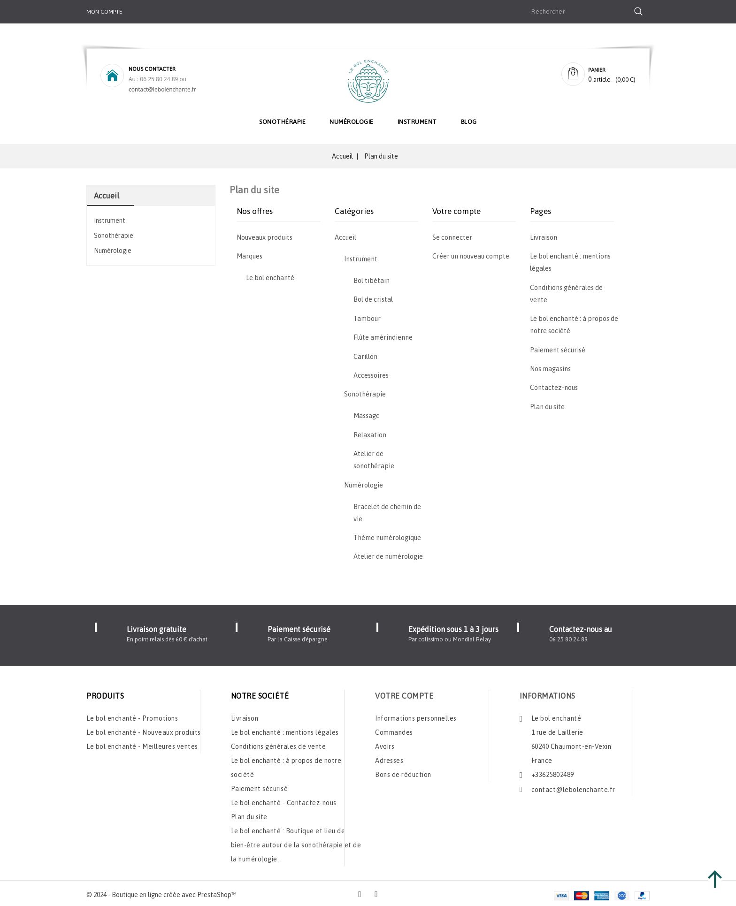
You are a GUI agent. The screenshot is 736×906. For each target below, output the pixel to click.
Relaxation (369, 435)
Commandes (394, 729)
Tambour (367, 318)
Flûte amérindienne (383, 337)
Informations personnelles (416, 715)
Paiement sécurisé (557, 350)
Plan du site (547, 407)
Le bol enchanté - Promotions (132, 715)
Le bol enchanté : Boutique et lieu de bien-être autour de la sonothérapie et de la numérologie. (296, 842)
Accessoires (371, 375)
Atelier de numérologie (388, 556)
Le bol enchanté (270, 278)
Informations (547, 693)
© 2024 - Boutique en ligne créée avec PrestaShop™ (161, 892)
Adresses (389, 757)
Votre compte (404, 693)
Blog (469, 121)
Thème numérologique (387, 537)
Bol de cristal (373, 299)
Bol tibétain (371, 280)
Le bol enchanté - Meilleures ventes (142, 743)
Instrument (417, 121)
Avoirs (384, 743)
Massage (366, 415)
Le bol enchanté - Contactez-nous (284, 800)
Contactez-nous (554, 387)
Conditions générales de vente (278, 743)
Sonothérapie (282, 121)
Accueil (106, 195)
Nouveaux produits (264, 237)
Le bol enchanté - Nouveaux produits (143, 729)
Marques (249, 256)
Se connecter (452, 237)
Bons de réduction (403, 772)
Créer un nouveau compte (470, 256)
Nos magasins (550, 369)
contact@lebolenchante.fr (162, 89)
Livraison (543, 237)
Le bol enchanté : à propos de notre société (286, 765)
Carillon (365, 356)
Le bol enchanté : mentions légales (285, 729)
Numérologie (352, 121)
